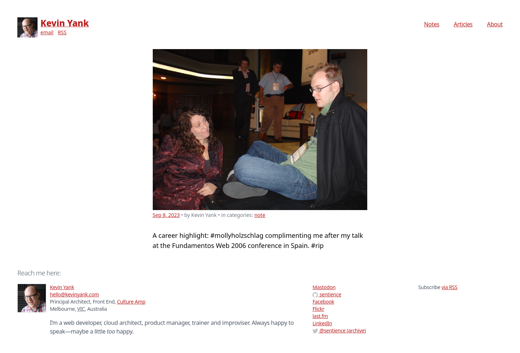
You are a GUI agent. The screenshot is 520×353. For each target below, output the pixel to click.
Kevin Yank (64, 23)
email (46, 32)
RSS (62, 32)
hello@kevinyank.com (74, 294)
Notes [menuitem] (431, 24)
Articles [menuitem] (463, 24)
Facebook (323, 301)
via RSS (450, 287)
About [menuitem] (495, 24)
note (259, 215)
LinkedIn (322, 323)
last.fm (320, 316)
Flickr (318, 308)
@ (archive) (338, 330)
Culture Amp (131, 301)
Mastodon (323, 287)
